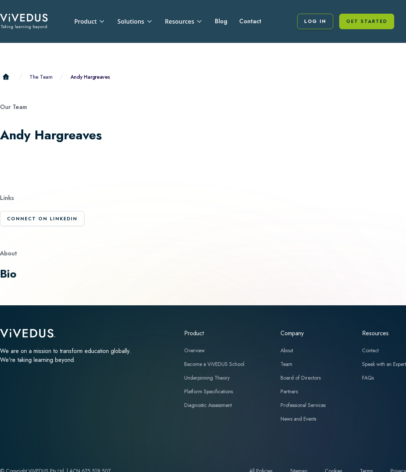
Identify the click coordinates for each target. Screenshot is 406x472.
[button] (89, 21)
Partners (289, 391)
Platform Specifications (208, 391)
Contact (250, 21)
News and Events (298, 418)
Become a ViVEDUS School (214, 364)
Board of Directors (301, 377)
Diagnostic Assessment (208, 405)
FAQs (368, 377)
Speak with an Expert (384, 364)
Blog (221, 21)
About (287, 350)
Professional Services (303, 405)
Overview (194, 350)
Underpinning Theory (207, 377)
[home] (24, 21)
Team (286, 364)
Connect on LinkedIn (42, 218)
